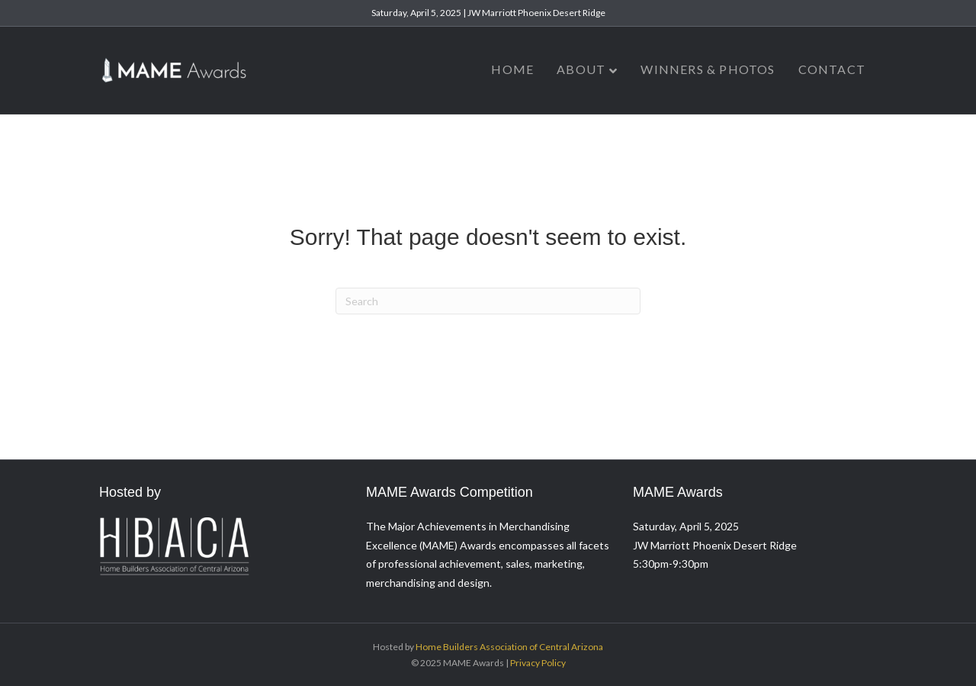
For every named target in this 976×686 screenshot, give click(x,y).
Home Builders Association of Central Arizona (509, 646)
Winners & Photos (707, 69)
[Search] (488, 301)
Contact (831, 69)
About (581, 69)
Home (512, 69)
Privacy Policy (538, 662)
